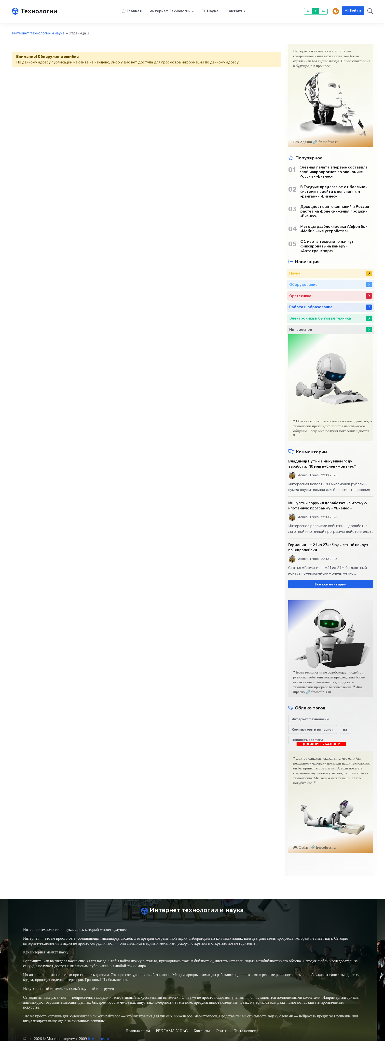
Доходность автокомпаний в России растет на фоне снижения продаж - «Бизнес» (334, 211)
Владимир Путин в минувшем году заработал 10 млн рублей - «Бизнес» (322, 464)
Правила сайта (137, 1031)
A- (308, 11)
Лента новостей (246, 1031)
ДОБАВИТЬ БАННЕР (321, 744)
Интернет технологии (170, 11)
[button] (368, 11)
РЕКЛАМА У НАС (172, 1031)
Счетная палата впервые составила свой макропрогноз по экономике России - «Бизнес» (334, 172)
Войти (353, 11)
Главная (132, 11)
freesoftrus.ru (98, 1039)
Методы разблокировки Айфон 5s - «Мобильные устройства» (334, 229)
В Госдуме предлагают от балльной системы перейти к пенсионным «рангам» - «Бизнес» (334, 192)
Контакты (235, 11)
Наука (210, 11)
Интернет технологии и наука (38, 33)
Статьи (221, 1031)
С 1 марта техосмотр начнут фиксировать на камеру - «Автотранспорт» (327, 246)
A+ (323, 11)
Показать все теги (307, 740)
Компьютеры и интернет (312, 730)
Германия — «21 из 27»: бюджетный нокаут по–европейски (328, 547)
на (345, 730)
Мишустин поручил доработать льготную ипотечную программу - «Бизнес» (327, 506)
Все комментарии (331, 584)
